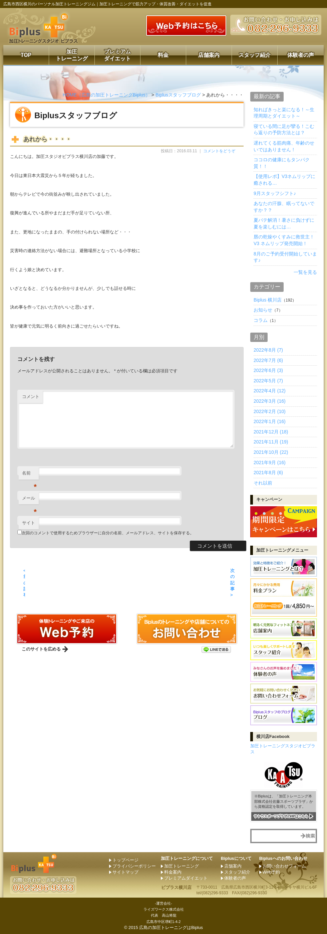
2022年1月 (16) (270, 421)
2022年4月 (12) (270, 390)
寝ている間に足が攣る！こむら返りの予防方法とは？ (284, 130)
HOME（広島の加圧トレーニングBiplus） (106, 95)
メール (29, 500)
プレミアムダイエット (117, 55)
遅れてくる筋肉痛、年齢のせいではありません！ (284, 146)
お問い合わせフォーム (284, 866)
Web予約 (271, 872)
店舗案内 (209, 55)
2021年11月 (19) (271, 441)
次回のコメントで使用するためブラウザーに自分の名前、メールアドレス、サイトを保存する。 (108, 533)
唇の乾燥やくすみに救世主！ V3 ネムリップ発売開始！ (284, 240)
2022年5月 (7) (268, 380)
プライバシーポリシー (134, 866)
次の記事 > (232, 582)
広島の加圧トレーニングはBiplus (171, 927)
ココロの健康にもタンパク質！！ (282, 163)
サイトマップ (125, 872)
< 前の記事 (24, 582)
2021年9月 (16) (270, 462)
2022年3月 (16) (270, 401)
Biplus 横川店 (268, 300)
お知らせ (263, 310)
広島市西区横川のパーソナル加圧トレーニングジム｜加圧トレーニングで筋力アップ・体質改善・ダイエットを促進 (107, 4)
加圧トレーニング (72, 55)
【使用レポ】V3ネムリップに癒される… (284, 180)
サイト (28, 522)
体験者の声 (300, 55)
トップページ (125, 860)
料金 (163, 55)
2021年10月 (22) (271, 452)
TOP (26, 55)
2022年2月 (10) (270, 411)
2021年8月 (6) (268, 472)
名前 (29, 475)
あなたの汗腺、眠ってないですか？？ (284, 207)
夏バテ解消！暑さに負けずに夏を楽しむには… (284, 223)
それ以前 (263, 483)
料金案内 (173, 872)
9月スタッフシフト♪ (275, 193)
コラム (261, 320)
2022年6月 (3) (268, 370)
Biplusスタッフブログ (178, 95)
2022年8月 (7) (268, 350)
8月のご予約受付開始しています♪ (285, 257)
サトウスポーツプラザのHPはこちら (281, 816)
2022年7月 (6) (268, 360)
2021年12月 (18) (271, 431)
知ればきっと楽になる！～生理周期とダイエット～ (284, 113)
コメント (30, 396)
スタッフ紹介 (255, 55)
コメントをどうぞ (219, 151)
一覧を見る (305, 272)
